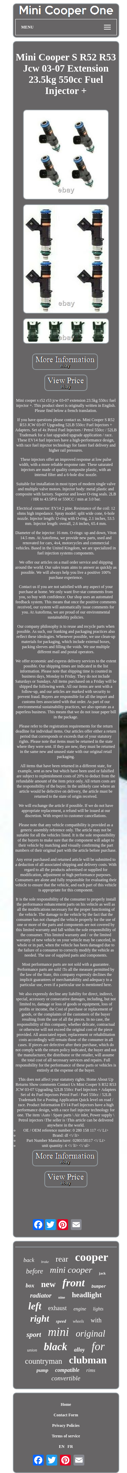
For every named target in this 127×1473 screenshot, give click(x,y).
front (73, 1283)
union (32, 1350)
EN (62, 1446)
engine (79, 1308)
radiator (40, 1295)
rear (62, 1258)
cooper (91, 1257)
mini (58, 1332)
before (34, 1271)
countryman (43, 1361)
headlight (87, 1294)
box (30, 1285)
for (98, 1346)
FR (70, 1446)
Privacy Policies (66, 1425)
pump (42, 1370)
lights (98, 1308)
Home (66, 1404)
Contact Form (66, 1415)
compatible (67, 1370)
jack (102, 1273)
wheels (78, 1321)
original (90, 1333)
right (39, 1318)
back (28, 1260)
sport (33, 1334)
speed (61, 1321)
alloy (79, 1350)
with (96, 1320)
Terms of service (66, 1436)
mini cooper (71, 1270)
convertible (65, 1378)
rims (91, 1370)
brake (45, 1262)
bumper (98, 1286)
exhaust (57, 1308)
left (34, 1306)
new (48, 1284)
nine (61, 1297)
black (55, 1347)
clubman (88, 1359)
